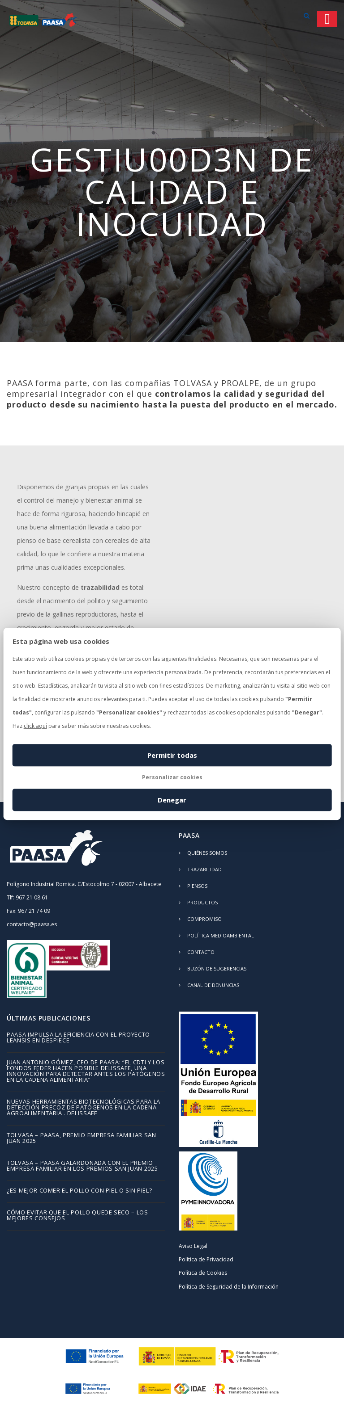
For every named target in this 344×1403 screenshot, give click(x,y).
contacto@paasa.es (32, 924)
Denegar (172, 799)
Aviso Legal (193, 1246)
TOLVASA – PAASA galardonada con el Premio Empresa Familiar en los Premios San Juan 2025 (82, 1166)
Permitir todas (172, 755)
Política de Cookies (203, 1273)
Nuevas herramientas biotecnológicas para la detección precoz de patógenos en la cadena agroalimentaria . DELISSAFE (83, 1108)
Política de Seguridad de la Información (229, 1286)
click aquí (35, 726)
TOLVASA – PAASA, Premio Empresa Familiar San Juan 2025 (81, 1138)
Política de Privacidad (206, 1259)
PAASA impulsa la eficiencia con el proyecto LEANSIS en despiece (78, 1038)
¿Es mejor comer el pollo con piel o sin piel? (79, 1191)
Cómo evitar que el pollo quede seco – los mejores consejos (77, 1216)
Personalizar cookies (172, 777)
